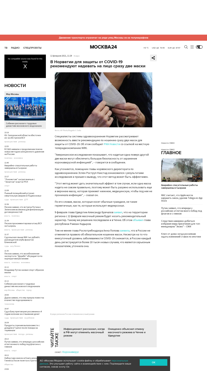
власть (7, 216)
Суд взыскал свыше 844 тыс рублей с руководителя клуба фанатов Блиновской (22, 240)
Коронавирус (70, 352)
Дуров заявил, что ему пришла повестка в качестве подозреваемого (24, 299)
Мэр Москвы (12, 94)
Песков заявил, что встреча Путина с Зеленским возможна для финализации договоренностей (23, 210)
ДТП (26, 200)
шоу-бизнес (15, 246)
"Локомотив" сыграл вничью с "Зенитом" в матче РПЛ (19, 180)
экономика (18, 158)
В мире (77, 56)
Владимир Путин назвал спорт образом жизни (24, 271)
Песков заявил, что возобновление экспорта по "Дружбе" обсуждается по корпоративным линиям (23, 256)
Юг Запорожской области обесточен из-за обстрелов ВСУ (22, 136)
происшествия (10, 142)
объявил (138, 220)
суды (6, 200)
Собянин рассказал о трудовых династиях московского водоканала (25, 112)
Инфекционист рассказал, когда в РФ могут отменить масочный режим (84, 332)
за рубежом (29, 318)
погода (21, 334)
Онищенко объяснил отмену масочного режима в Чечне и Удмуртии (127, 332)
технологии (9, 304)
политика (8, 158)
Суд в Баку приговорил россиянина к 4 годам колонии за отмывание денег (23, 313)
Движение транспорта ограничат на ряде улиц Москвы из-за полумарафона (103, 37)
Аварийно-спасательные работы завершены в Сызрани (20, 167)
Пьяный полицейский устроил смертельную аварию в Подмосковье (22, 194)
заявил (118, 212)
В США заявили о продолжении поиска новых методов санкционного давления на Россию (24, 152)
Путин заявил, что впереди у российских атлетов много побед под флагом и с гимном (24, 344)
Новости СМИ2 (168, 143)
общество (20, 290)
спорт (7, 186)
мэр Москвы (9, 290)
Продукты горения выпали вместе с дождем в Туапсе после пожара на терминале (22, 328)
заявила (125, 231)
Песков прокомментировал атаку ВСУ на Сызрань (23, 224)
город (29, 290)
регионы (22, 142)
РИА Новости (112, 144)
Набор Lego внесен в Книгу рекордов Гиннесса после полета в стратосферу (23, 359)
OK (153, 362)
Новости (15, 85)
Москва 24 (103, 47)
